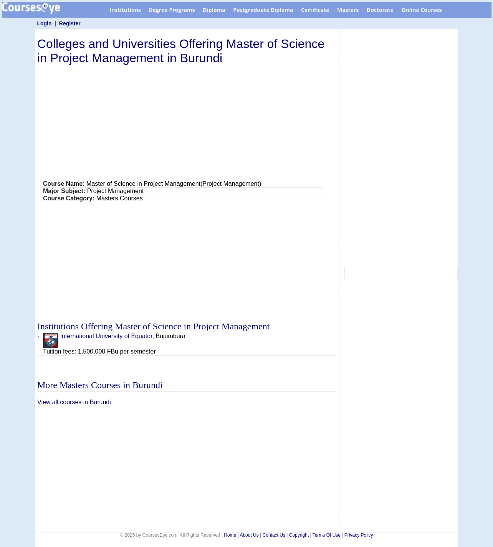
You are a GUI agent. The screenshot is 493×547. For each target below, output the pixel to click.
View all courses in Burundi (74, 402)
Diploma (214, 9)
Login (44, 23)
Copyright (299, 535)
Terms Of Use (327, 535)
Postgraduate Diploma (263, 9)
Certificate (315, 9)
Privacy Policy (358, 535)
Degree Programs (172, 9)
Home (230, 535)
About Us (249, 535)
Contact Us (274, 535)
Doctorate (380, 9)
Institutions (125, 9)
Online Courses (421, 9)
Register (70, 23)
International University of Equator (97, 336)
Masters (348, 9)
